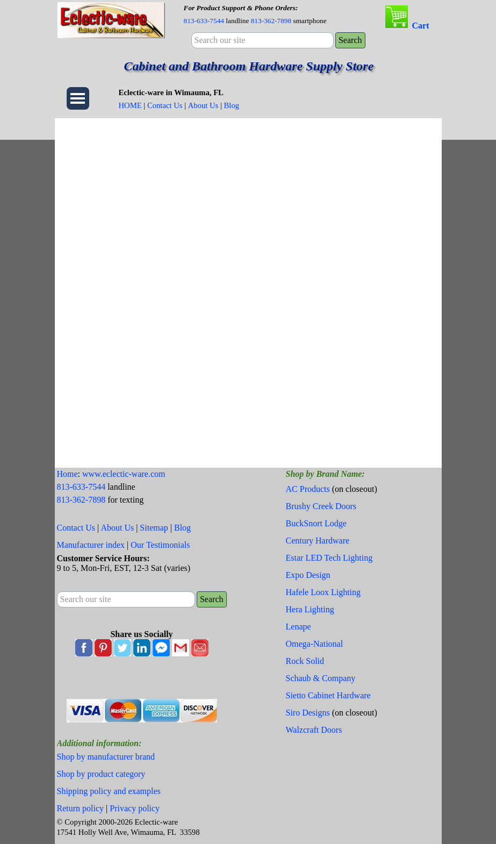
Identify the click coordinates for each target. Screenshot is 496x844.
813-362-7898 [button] (271, 21)
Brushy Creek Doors (321, 506)
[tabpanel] (276, 14)
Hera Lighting (310, 609)
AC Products (308, 488)
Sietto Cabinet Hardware (328, 695)
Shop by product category (101, 773)
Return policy (80, 808)
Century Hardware (318, 540)
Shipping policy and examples (109, 791)
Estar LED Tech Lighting (329, 557)
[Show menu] (78, 98)
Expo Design (308, 575)
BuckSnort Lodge (316, 523)
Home (67, 473)
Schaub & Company (321, 678)
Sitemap (154, 527)
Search (350, 40)
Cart (420, 25)
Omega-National (314, 643)
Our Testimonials (160, 544)
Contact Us (165, 105)
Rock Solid (305, 661)
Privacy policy (135, 808)
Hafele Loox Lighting (323, 592)
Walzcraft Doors (314, 729)
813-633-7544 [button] (204, 21)
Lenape (298, 626)
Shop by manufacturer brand (106, 756)
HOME (130, 105)
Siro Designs (308, 712)
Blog (232, 105)
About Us (203, 105)
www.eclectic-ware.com (123, 473)
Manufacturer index (91, 544)
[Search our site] (262, 40)
